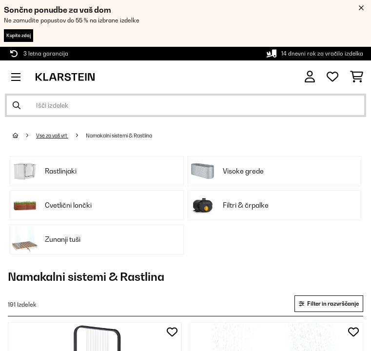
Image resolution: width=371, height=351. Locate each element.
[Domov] (24, 135)
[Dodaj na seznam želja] (172, 332)
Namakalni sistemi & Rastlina (119, 135)
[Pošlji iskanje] (16, 105)
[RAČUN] (310, 77)
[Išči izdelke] (185, 105)
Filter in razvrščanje (329, 303)
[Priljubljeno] (332, 77)
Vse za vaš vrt (52, 135)
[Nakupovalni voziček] (356, 77)
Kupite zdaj (18, 35)
